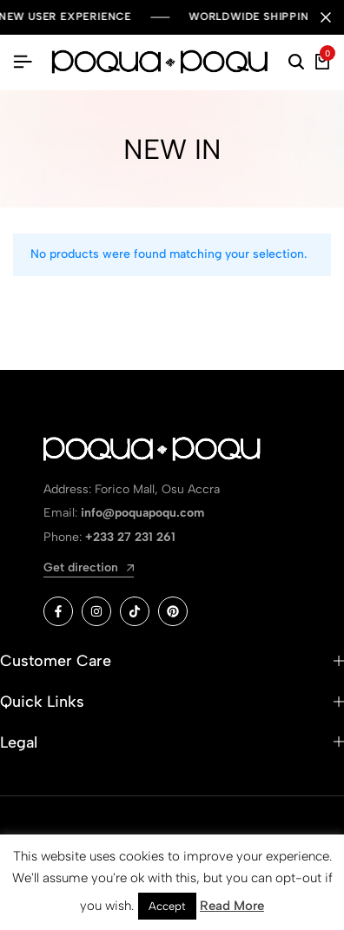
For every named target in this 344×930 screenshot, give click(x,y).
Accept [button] (167, 906)
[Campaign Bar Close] (326, 17)
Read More (232, 906)
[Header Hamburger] (22, 62)
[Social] (58, 611)
